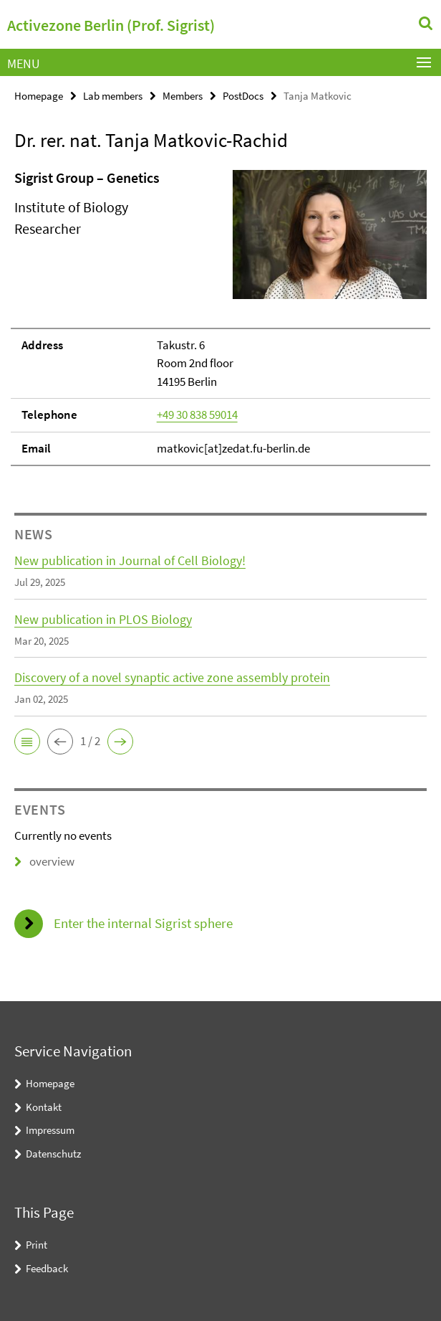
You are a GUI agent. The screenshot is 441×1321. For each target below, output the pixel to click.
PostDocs (243, 96)
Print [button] (36, 1244)
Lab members (112, 96)
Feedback (47, 1268)
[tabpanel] (220, 317)
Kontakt (44, 1107)
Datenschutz (53, 1153)
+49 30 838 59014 (197, 414)
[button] (27, 741)
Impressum (50, 1130)
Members (183, 96)
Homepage (38, 96)
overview (44, 861)
